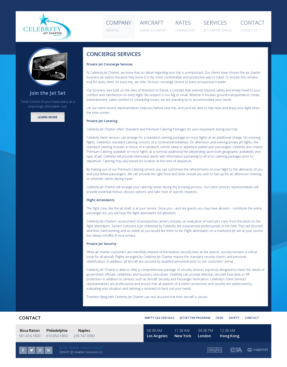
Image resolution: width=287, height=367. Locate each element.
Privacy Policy (92, 348)
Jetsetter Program (195, 318)
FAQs (219, 318)
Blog (63, 348)
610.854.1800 (57, 335)
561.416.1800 (30, 335)
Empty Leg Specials (159, 318)
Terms (74, 348)
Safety (234, 318)
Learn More (48, 117)
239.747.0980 (84, 335)
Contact (252, 318)
